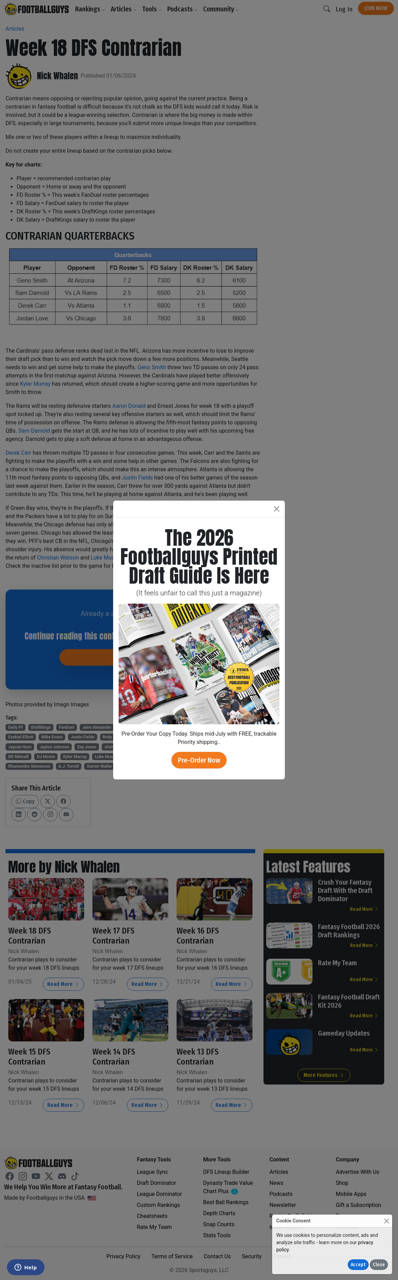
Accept (358, 1265)
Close (379, 1265)
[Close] (386, 1220)
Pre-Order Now (199, 760)
